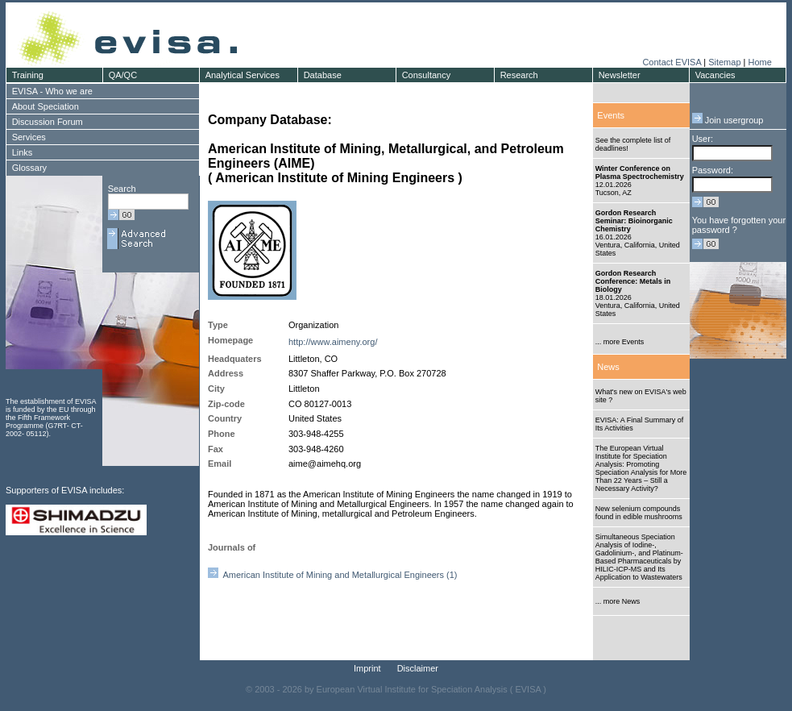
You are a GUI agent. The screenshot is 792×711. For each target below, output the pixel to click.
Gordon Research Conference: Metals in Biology (633, 281)
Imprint (367, 668)
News (608, 367)
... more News (618, 601)
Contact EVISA (671, 62)
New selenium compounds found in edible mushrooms (638, 513)
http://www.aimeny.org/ (332, 342)
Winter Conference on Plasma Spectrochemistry (639, 172)
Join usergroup (728, 120)
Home (759, 62)
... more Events (620, 342)
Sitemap (724, 62)
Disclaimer (417, 668)
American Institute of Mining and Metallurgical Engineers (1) (333, 575)
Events (610, 115)
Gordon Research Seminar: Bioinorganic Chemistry (634, 221)
